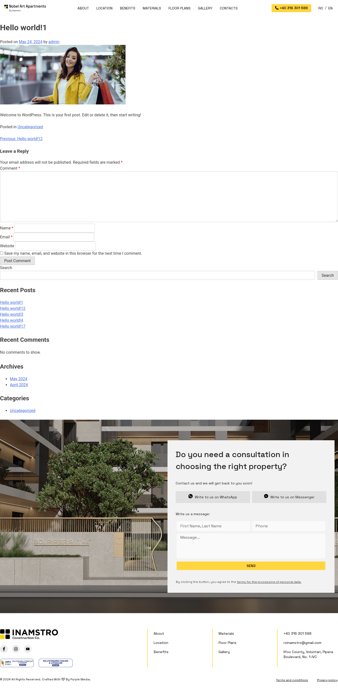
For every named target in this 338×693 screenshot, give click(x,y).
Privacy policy (327, 680)
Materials (152, 8)
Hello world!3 (11, 314)
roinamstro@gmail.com (302, 642)
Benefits (127, 8)
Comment (10, 168)
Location (104, 8)
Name (6, 228)
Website (7, 246)
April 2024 (19, 384)
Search (6, 267)
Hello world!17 (12, 326)
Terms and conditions (292, 680)
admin (54, 41)
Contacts (229, 8)
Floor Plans (180, 8)
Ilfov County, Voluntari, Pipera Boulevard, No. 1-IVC (308, 654)
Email (6, 237)
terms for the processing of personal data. (269, 582)
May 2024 (18, 379)
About (83, 8)
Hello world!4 (11, 320)
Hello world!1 (11, 302)
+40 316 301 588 (297, 633)
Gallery (205, 8)
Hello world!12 (12, 308)
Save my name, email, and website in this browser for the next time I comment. (73, 253)
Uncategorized (30, 127)
